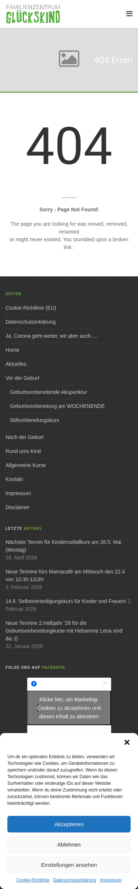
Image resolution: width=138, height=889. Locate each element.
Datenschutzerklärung (74, 880)
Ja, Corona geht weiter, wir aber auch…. (52, 336)
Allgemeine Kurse (26, 465)
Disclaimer (17, 507)
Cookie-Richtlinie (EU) (31, 308)
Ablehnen (69, 844)
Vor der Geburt (22, 378)
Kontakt (14, 479)
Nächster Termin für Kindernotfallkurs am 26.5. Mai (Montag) (63, 546)
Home (12, 350)
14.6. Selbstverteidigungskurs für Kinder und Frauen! (66, 601)
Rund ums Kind (23, 451)
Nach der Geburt (25, 437)
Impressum (110, 880)
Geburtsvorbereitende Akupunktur (48, 392)
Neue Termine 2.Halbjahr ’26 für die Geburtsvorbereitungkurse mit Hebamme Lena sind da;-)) (64, 630)
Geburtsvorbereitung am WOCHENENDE (57, 406)
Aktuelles (16, 364)
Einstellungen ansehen (69, 865)
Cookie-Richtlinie (32, 880)
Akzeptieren (69, 824)
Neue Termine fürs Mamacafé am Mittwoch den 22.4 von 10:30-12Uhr (65, 575)
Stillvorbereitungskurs (34, 420)
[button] (127, 742)
